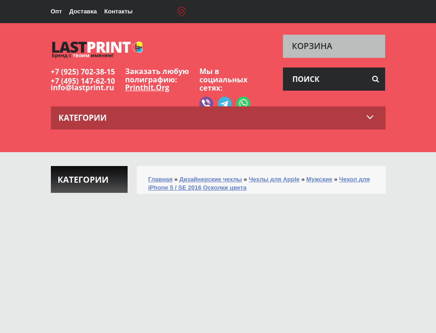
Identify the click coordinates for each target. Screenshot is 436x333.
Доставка (83, 11)
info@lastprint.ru (82, 87)
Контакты (118, 11)
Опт (56, 11)
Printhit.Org (147, 87)
